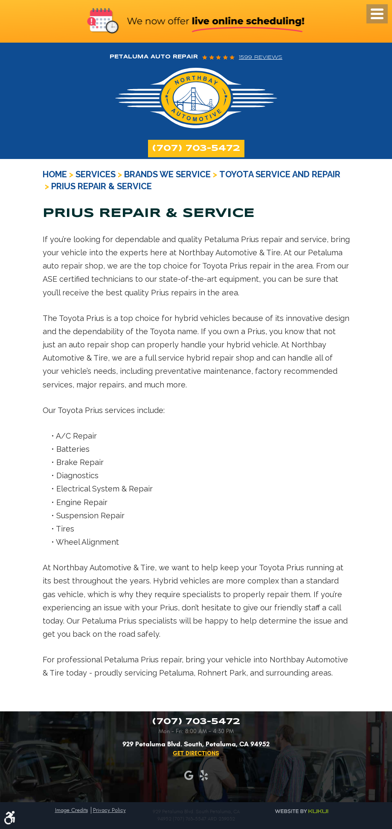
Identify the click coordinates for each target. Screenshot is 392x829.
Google (188, 775)
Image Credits (71, 810)
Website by (302, 810)
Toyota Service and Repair (279, 174)
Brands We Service (167, 174)
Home (55, 174)
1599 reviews (260, 57)
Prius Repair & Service (101, 186)
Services (95, 174)
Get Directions (196, 753)
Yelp (203, 775)
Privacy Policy (109, 810)
